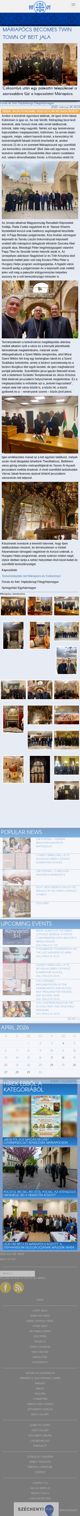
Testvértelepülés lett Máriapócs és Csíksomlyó (31, 576)
